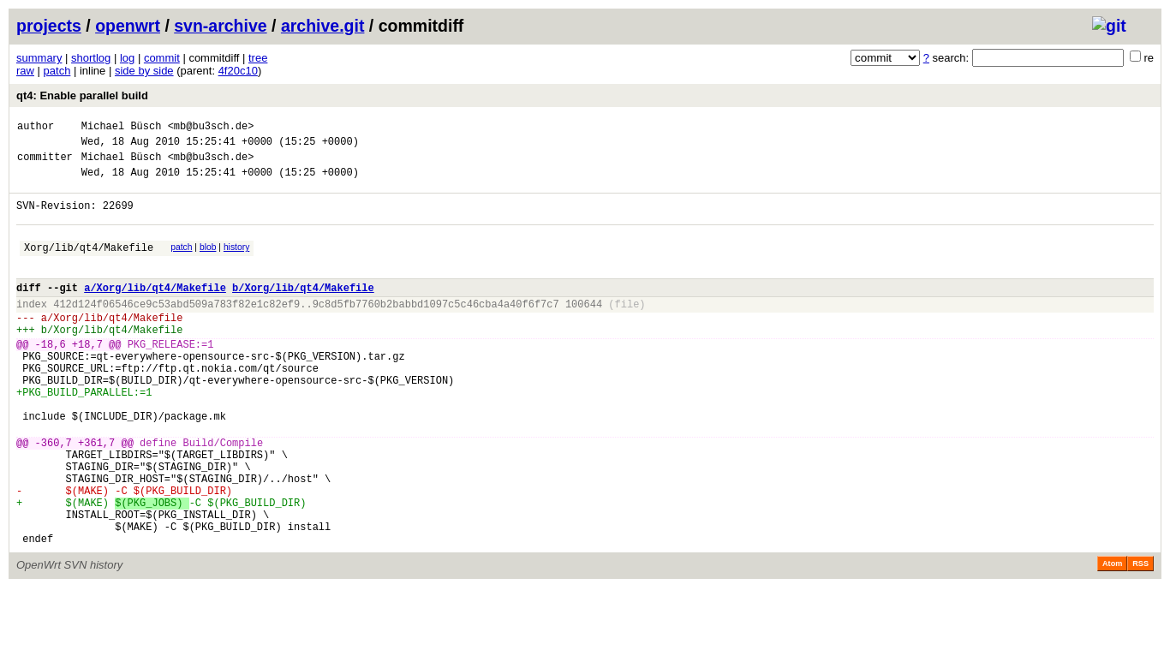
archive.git (323, 25)
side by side (144, 70)
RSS (1140, 638)
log (127, 57)
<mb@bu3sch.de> (211, 128)
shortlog (90, 57)
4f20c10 (238, 70)
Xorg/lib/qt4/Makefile (88, 265)
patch (57, 70)
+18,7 (87, 377)
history (236, 262)
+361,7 (96, 496)
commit (162, 57)
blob (208, 262)
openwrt (127, 25)
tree (257, 57)
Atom (1112, 638)
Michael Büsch (121, 128)
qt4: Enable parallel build (82, 95)
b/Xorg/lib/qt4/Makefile (303, 310)
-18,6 (50, 377)
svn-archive (220, 25)
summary (39, 57)
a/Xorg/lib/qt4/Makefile (155, 310)
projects (48, 25)
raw (25, 70)
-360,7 (53, 496)
